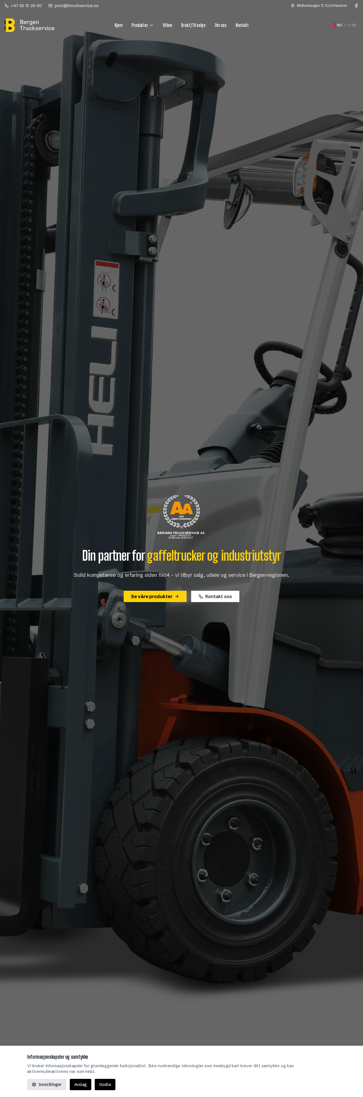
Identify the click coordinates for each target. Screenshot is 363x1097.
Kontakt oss (215, 596)
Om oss (221, 25)
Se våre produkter (155, 596)
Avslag (80, 1084)
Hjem (119, 25)
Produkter (143, 25)
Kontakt (242, 25)
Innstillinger (47, 1084)
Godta (105, 1084)
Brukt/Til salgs (193, 25)
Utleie (167, 25)
